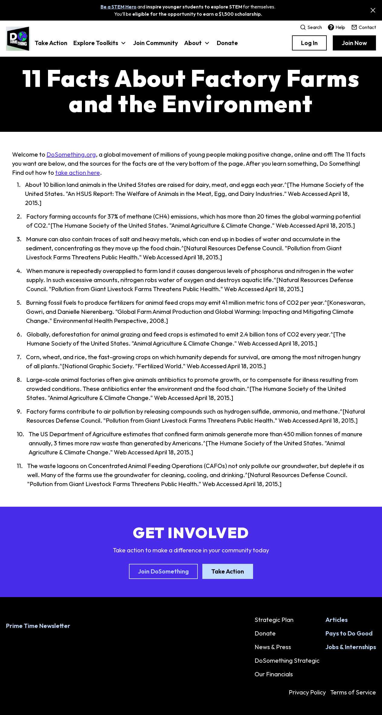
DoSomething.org (71, 154)
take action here (77, 172)
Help (336, 27)
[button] (100, 46)
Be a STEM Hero (118, 7)
